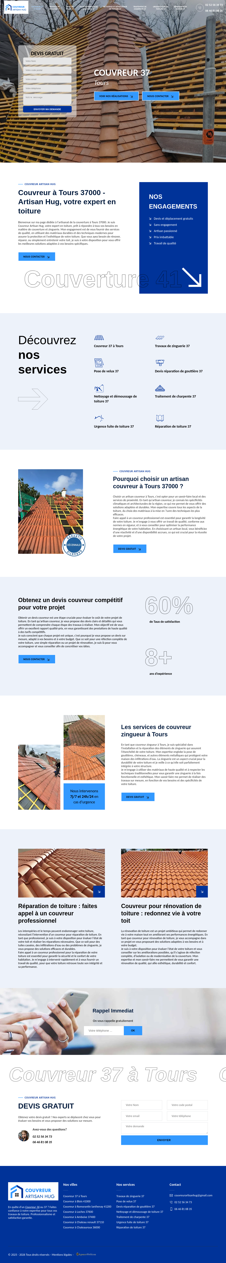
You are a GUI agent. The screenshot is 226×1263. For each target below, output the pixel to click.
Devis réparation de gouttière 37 (89, 8)
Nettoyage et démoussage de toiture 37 (115, 8)
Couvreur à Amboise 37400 (79, 1217)
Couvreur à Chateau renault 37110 (83, 1222)
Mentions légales (62, 1254)
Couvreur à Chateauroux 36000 (81, 1227)
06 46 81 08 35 (214, 11)
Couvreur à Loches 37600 (78, 1212)
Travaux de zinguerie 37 (54, 8)
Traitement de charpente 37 (139, 8)
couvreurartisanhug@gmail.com (191, 1195)
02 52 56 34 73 (214, 5)
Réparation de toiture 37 (180, 8)
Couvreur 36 (32, 1207)
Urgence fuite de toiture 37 (160, 8)
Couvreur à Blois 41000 (76, 1201)
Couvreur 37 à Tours (37, 8)
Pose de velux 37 (70, 8)
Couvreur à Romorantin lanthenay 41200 (87, 1206)
